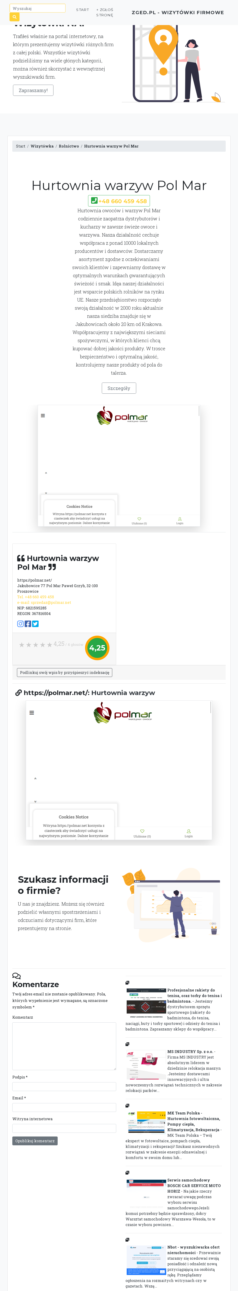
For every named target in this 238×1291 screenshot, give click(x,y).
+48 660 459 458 (123, 201)
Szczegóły (119, 388)
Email (19, 1097)
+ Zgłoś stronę (95, 14)
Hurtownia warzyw (123, 693)
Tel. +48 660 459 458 (35, 596)
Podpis (20, 1077)
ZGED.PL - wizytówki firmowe (169, 14)
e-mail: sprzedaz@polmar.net (44, 602)
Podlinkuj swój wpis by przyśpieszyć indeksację (64, 672)
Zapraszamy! (33, 90)
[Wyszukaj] (38, 10)
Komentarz (22, 1017)
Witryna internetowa (32, 1118)
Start (73, 11)
